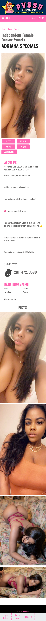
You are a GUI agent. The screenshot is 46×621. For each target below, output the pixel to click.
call (23, 141)
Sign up (41, 18)
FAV (8, 146)
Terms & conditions (23, 611)
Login (34, 18)
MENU (6, 18)
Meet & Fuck (17, 617)
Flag (23, 146)
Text (8, 141)
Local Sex (28, 616)
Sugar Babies (9, 152)
